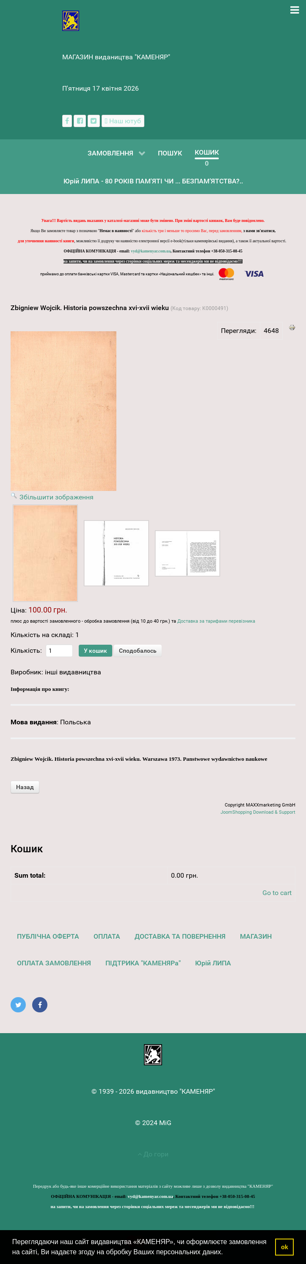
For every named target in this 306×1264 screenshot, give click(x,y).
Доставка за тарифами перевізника (216, 621)
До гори (153, 1154)
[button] (226, 1253)
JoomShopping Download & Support (258, 812)
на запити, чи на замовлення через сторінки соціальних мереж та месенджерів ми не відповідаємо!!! (153, 261)
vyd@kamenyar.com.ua (151, 251)
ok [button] (284, 1247)
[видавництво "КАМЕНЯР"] (71, 20)
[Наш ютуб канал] (123, 121)
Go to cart (277, 893)
